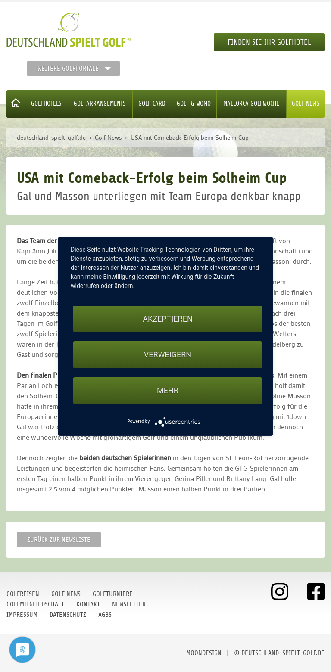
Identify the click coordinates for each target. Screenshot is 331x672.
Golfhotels (46, 103)
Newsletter (129, 604)
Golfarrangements (100, 103)
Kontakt (88, 604)
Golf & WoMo (194, 103)
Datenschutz (68, 615)
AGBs (105, 615)
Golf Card (152, 103)
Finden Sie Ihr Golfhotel (269, 42)
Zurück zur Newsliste (59, 540)
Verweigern (167, 354)
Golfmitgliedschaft (35, 604)
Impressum (21, 615)
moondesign (204, 653)
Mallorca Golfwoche (251, 103)
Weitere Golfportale (68, 68)
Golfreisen (22, 594)
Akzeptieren (167, 318)
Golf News (305, 103)
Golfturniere (113, 594)
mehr (167, 390)
